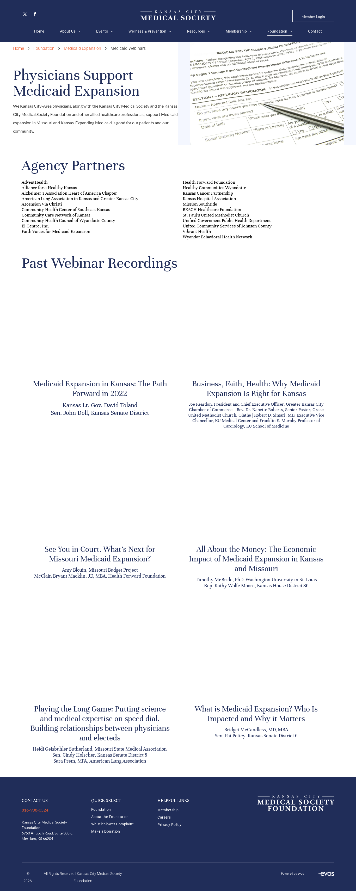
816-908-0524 (35, 809)
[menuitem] (39, 31)
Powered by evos (292, 873)
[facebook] (35, 15)
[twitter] (25, 15)
